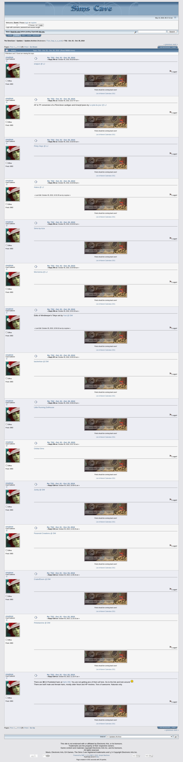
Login (29, 35)
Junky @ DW (39, 490)
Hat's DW (66, 682)
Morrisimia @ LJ (40, 272)
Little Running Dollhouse (44, 407)
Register (36, 35)
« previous (168, 44)
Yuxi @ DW (68, 315)
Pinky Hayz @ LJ (41, 146)
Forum (16, 35)
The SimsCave (9, 41)
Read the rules (15, 32)
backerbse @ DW (41, 361)
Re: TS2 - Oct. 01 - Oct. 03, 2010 (61, 58)
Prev (11, 47)
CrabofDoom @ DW (42, 579)
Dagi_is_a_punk (56, 41)
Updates (20, 41)
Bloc (97, 757)
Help (23, 35)
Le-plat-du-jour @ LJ (98, 105)
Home (10, 35)
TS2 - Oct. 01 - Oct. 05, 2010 (74, 41)
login (27, 22)
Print (174, 47)
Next (26, 47)
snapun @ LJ (39, 64)
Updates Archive (30, 41)
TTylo (48, 41)
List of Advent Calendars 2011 (105, 93)
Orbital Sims (39, 448)
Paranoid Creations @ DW (45, 533)
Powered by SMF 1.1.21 (81, 755)
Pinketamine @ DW (42, 623)
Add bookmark (165, 47)
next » (175, 44)
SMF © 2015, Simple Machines (100, 755)
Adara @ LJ (39, 187)
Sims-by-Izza (39, 228)
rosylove (9, 57)
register (33, 22)
